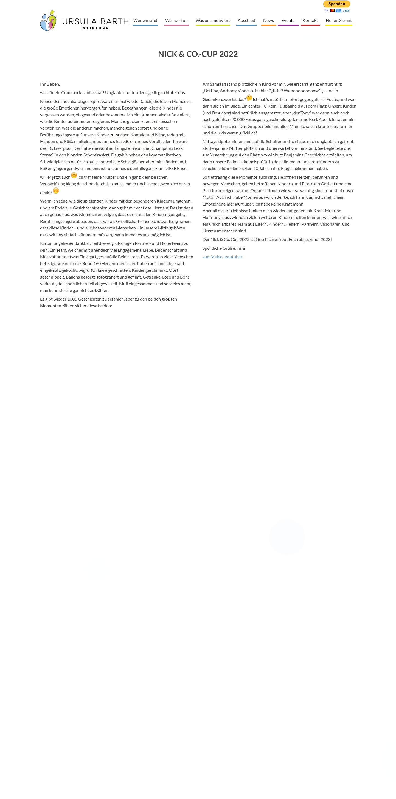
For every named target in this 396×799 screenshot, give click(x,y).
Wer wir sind (145, 20)
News (268, 20)
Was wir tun (176, 20)
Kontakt (310, 20)
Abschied (246, 20)
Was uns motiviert (213, 20)
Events (288, 20)
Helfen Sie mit (339, 20)
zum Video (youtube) (222, 256)
